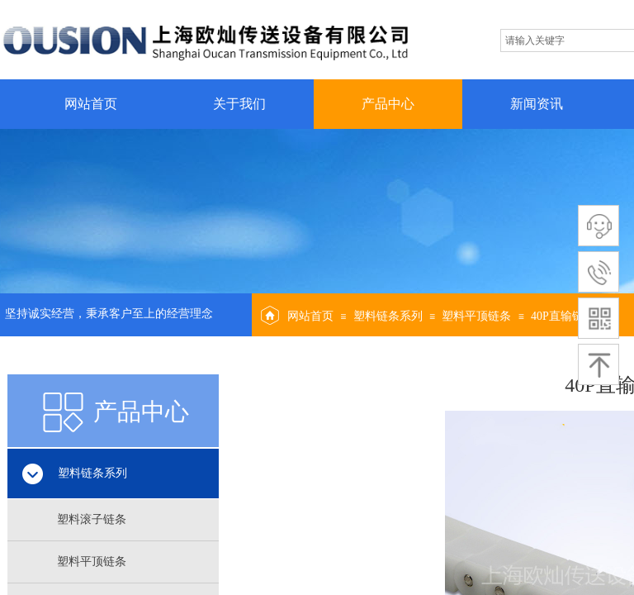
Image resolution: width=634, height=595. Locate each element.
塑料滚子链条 (91, 519)
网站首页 (90, 104)
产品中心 (388, 104)
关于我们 (239, 104)
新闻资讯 (536, 104)
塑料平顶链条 (476, 316)
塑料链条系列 (388, 316)
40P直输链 (557, 316)
